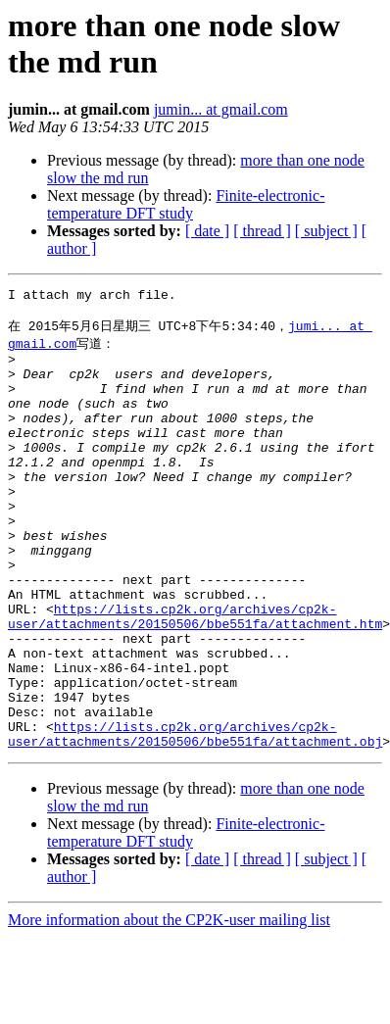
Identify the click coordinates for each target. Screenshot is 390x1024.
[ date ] (207, 230)
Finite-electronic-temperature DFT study (185, 204)
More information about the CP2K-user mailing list (169, 1007)
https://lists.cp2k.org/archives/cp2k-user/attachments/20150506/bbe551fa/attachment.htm (195, 678)
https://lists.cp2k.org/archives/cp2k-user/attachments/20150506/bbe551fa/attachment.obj (195, 819)
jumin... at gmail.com (221, 109)
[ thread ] (262, 230)
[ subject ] (326, 230)
